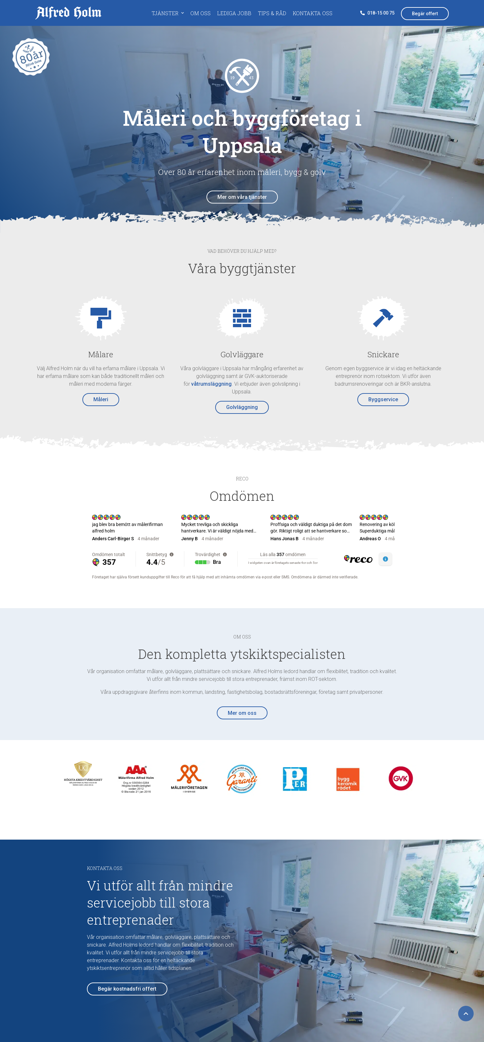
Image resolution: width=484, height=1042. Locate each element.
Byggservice (383, 399)
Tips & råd (272, 13)
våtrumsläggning (211, 384)
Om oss (200, 13)
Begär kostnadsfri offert (127, 989)
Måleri (100, 399)
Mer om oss (242, 713)
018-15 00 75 (377, 13)
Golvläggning (242, 407)
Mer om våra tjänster (242, 197)
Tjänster (165, 13)
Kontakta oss (312, 13)
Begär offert (425, 13)
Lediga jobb (234, 13)
